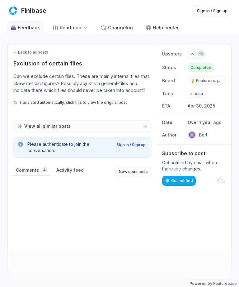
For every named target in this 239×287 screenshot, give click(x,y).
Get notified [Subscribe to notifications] (179, 180)
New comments (133, 171)
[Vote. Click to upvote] (196, 54)
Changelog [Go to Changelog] (117, 28)
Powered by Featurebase (213, 283)
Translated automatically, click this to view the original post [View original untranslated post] (70, 102)
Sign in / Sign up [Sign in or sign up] (212, 10)
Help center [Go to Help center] (162, 28)
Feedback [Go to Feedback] (25, 28)
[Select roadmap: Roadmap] (70, 27)
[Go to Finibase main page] (26, 10)
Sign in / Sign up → (131, 147)
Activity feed (70, 170)
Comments (32, 170)
